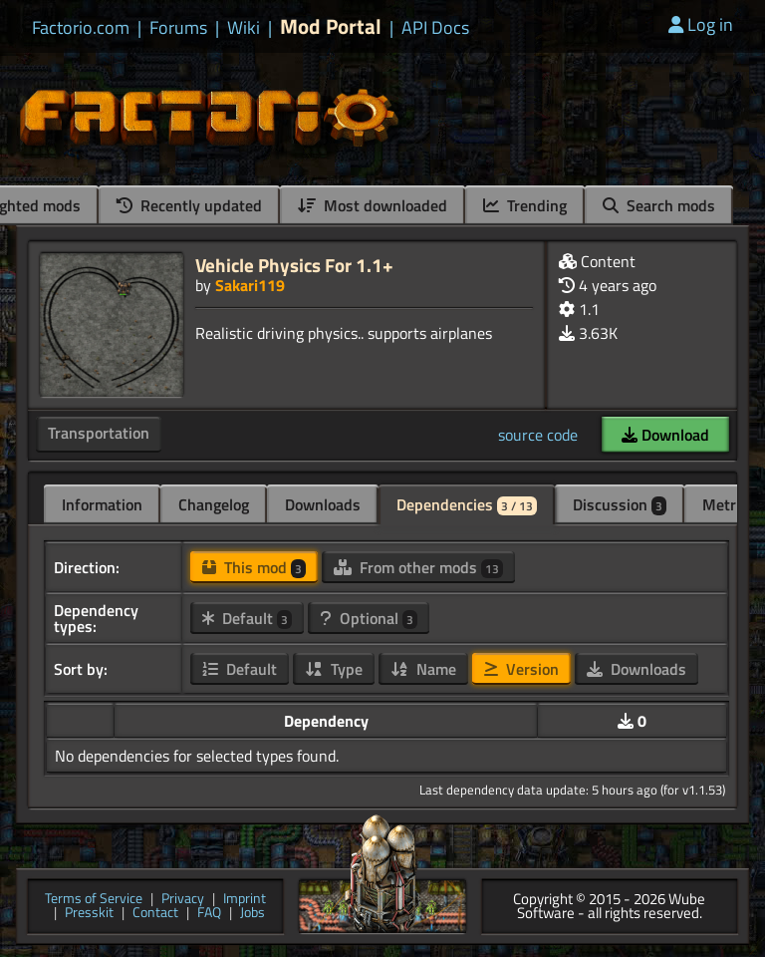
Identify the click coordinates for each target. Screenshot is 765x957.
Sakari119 (250, 285)
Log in (700, 24)
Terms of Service (93, 899)
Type (334, 669)
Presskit (89, 913)
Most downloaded (372, 205)
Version (521, 669)
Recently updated (189, 205)
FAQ (209, 913)
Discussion (619, 504)
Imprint (244, 899)
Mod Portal (331, 26)
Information (102, 504)
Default (247, 618)
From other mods (418, 567)
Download (665, 435)
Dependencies (466, 504)
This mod (254, 567)
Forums (178, 28)
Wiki (243, 28)
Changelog (213, 504)
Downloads (323, 504)
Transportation (98, 433)
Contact (155, 913)
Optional (368, 618)
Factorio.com (80, 28)
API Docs (435, 28)
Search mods (659, 205)
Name (423, 669)
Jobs (252, 913)
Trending (525, 205)
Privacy (182, 899)
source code (538, 435)
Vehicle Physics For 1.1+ (294, 264)
